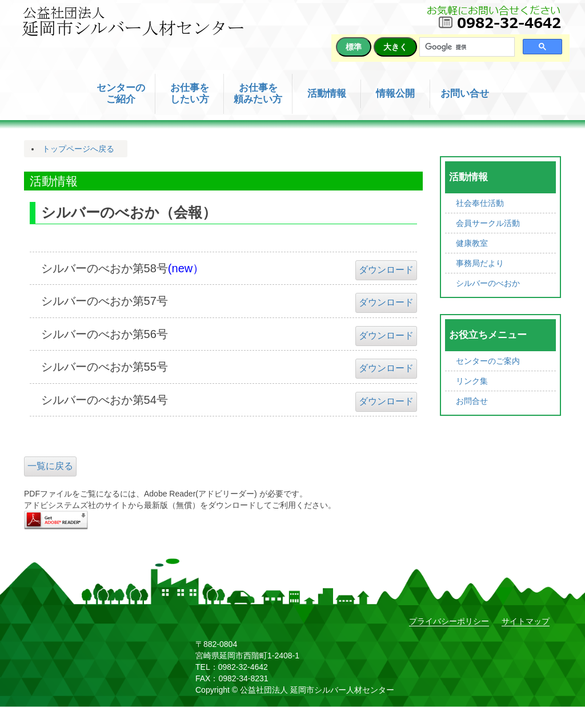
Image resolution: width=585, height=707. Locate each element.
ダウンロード (386, 270)
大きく (395, 46)
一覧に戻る (50, 466)
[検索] (466, 47)
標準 (354, 46)
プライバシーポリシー (449, 621)
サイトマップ (526, 621)
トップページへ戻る (78, 148)
